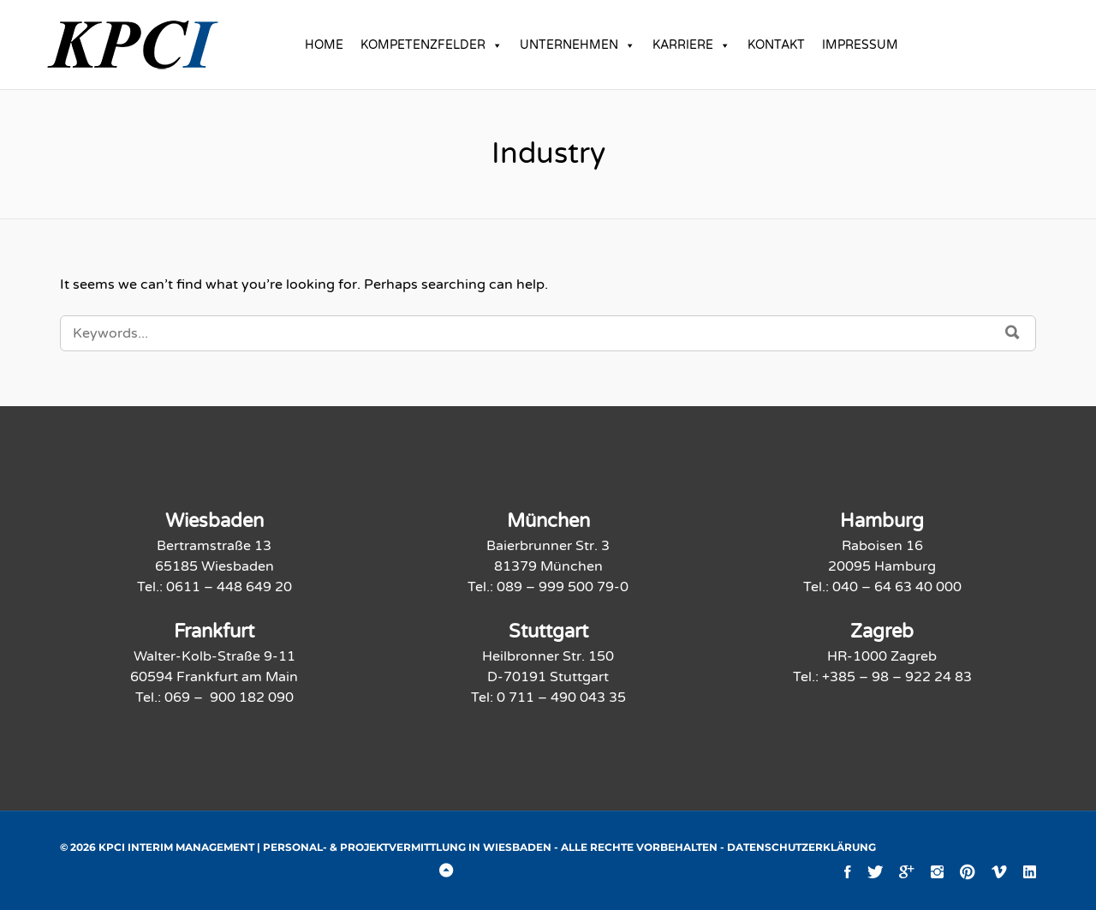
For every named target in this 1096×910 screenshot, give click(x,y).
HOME (324, 45)
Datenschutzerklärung (801, 847)
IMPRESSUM (860, 45)
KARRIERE (691, 45)
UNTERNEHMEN (577, 45)
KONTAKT (776, 45)
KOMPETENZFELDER (431, 45)
